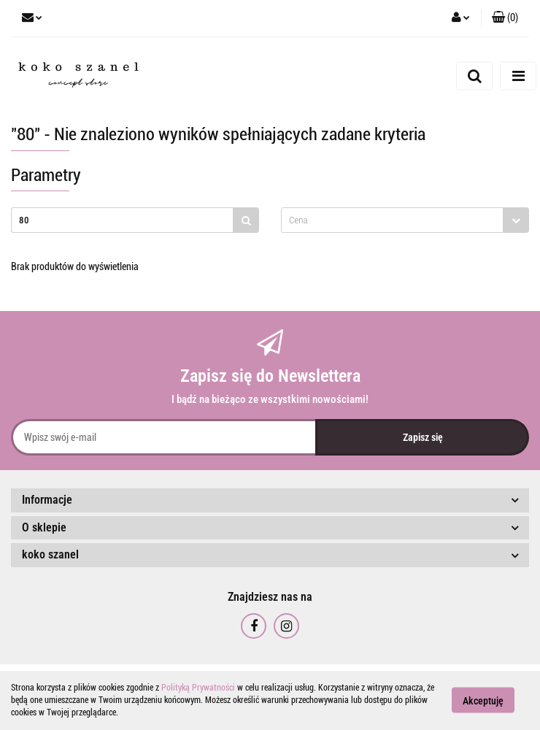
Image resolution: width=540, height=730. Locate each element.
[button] (505, 18)
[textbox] (392, 220)
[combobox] (405, 220)
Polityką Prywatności (198, 688)
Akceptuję (483, 701)
